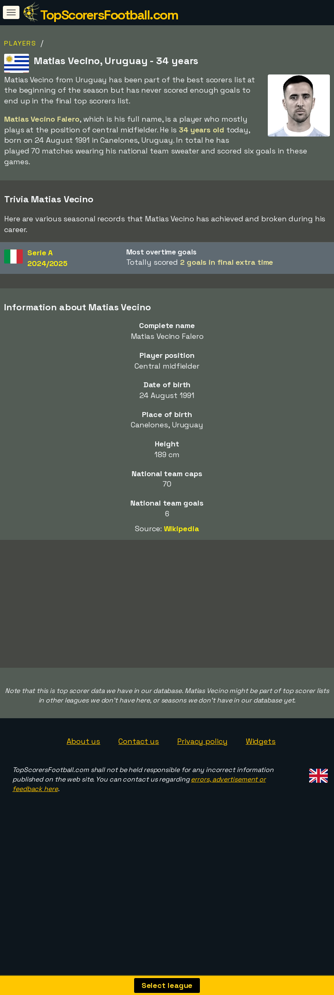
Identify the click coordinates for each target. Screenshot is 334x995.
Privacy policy (202, 781)
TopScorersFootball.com (109, 15)
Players (20, 43)
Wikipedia (181, 528)
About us (83, 781)
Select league (167, 985)
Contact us (138, 781)
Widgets (261, 781)
